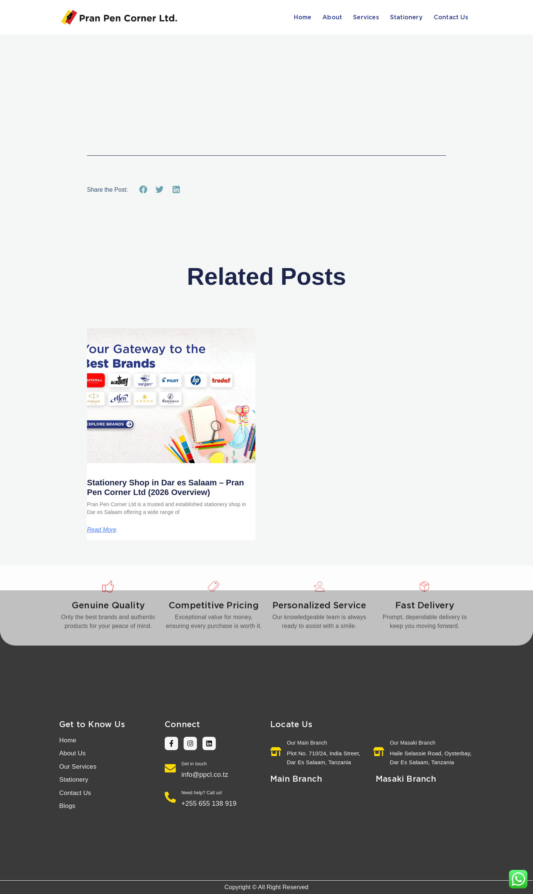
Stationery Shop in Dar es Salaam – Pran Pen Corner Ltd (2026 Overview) (165, 487)
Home (302, 17)
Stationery (406, 17)
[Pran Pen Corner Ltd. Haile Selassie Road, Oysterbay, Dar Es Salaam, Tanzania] (425, 824)
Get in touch (194, 763)
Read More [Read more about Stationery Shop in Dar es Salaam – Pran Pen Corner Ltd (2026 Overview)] (101, 530)
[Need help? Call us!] (170, 797)
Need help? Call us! (201, 792)
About (332, 17)
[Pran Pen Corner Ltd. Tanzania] (319, 824)
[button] (143, 189)
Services (366, 17)
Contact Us (451, 17)
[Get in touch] (170, 768)
